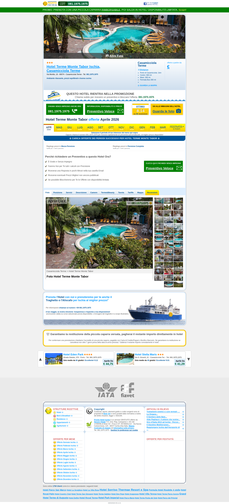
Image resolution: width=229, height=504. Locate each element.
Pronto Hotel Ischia (102, 420)
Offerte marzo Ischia (65, 449)
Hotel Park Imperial (108, 498)
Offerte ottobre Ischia (66, 473)
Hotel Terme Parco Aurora (168, 494)
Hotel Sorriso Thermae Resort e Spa (124, 489)
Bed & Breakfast (63, 416)
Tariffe (130, 192)
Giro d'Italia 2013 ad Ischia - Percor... (163, 422)
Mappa (140, 192)
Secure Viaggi (100, 422)
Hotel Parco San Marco (54, 490)
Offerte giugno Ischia (66, 459)
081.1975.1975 (78, 3)
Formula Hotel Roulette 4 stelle (164, 490)
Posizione (57, 192)
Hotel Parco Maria (126, 498)
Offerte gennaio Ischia (66, 442)
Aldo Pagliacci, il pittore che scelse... (163, 420)
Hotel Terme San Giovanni (82, 494)
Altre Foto (116, 55)
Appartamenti (62, 422)
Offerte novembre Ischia (67, 476)
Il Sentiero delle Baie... (157, 417)
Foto (47, 192)
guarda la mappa (148, 85)
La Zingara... (152, 414)
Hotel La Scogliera (74, 490)
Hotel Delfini (74, 498)
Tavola (121, 192)
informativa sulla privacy (123, 428)
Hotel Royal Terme (89, 498)
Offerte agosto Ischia (65, 466)
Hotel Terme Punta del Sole (146, 498)
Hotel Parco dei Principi (168, 498)
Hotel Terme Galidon (102, 494)
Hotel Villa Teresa (148, 494)
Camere (93, 192)
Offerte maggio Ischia (66, 456)
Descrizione (81, 192)
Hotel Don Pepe (117, 494)
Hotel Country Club (63, 494)
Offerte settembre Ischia (67, 469)
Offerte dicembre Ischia (67, 479)
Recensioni (152, 192)
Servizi (69, 192)
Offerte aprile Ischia (65, 452)
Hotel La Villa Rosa (91, 490)
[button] (124, 430)
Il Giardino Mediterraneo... (158, 425)
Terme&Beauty (107, 192)
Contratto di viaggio (102, 428)
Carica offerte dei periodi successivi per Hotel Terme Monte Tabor (114, 138)
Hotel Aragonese (132, 494)
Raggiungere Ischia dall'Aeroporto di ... (163, 428)
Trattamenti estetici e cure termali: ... (163, 412)
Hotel (59, 412)
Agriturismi (61, 426)
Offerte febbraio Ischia (66, 446)
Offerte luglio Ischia (65, 462)
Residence (61, 419)
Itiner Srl (106, 414)
